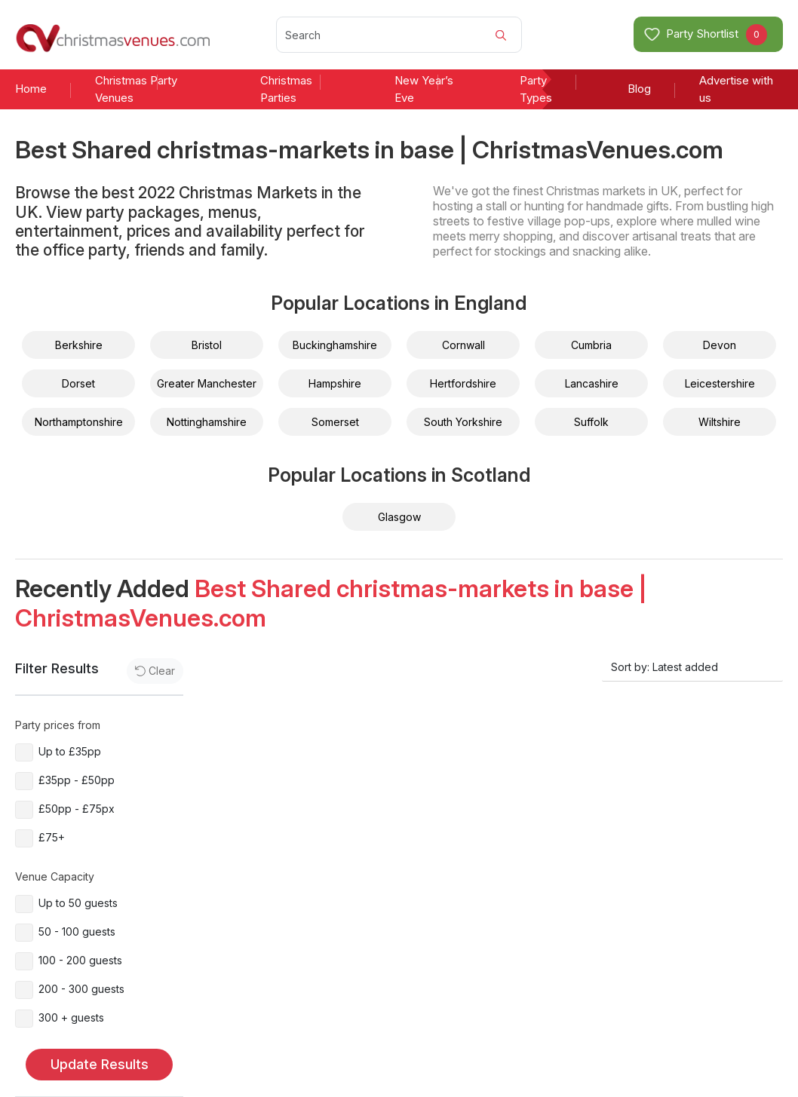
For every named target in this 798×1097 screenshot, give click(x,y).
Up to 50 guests (78, 902)
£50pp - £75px (76, 808)
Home (31, 88)
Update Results (100, 1064)
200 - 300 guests (81, 988)
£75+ (51, 837)
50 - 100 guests (76, 931)
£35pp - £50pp (76, 780)
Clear (155, 670)
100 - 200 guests (80, 960)
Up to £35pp (69, 751)
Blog (639, 88)
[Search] (398, 35)
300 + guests (71, 1017)
